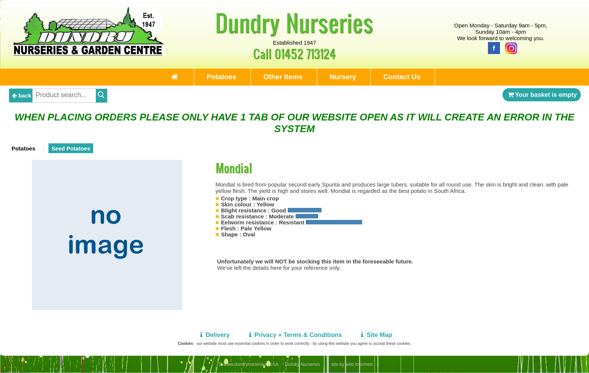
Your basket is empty (541, 94)
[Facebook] (492, 47)
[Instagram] (509, 47)
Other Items (282, 77)
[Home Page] (88, 53)
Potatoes (221, 77)
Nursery (342, 77)
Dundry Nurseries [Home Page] (294, 22)
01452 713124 (305, 53)
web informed (359, 364)
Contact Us (401, 77)
